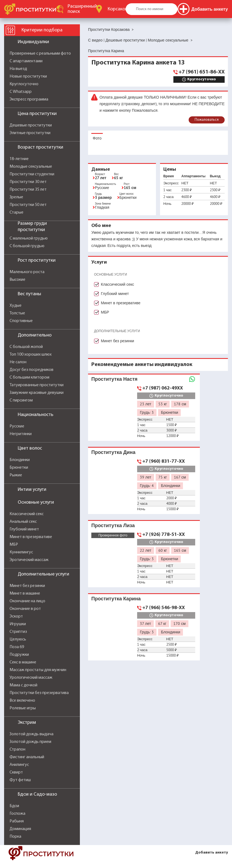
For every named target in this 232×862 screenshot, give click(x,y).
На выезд (18, 69)
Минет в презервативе (31, 537)
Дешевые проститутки (31, 125)
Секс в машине (23, 662)
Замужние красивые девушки (37, 393)
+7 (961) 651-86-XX (202, 72)
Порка (15, 836)
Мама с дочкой (23, 685)
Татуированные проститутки (37, 385)
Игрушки (18, 624)
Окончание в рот (25, 609)
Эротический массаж (29, 560)
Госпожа (17, 813)
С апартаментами (26, 61)
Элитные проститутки (30, 133)
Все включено (22, 700)
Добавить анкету (211, 853)
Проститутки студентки (32, 174)
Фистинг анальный (27, 757)
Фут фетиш (20, 780)
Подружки (19, 655)
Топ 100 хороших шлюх (31, 354)
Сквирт (16, 772)
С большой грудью (27, 246)
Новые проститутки (28, 76)
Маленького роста (27, 272)
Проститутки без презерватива (39, 693)
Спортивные (21, 321)
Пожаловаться (207, 120)
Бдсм (14, 806)
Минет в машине (25, 593)
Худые (16, 305)
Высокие (17, 280)
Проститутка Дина (113, 452)
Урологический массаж (31, 677)
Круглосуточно (24, 84)
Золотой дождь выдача (31, 734)
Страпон (17, 749)
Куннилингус (21, 552)
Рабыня (17, 821)
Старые (16, 212)
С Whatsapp (21, 92)
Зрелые (16, 197)
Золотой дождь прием (30, 742)
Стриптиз (18, 632)
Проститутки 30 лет (28, 182)
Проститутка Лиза (113, 525)
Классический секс (27, 514)
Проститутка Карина (116, 598)
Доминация (20, 829)
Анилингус (19, 765)
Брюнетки (19, 467)
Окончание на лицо (27, 601)
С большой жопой (26, 347)
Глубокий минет (24, 529)
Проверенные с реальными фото (40, 53)
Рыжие (16, 475)
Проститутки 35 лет (28, 189)
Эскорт (16, 616)
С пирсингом (21, 400)
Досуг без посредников (31, 370)
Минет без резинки (27, 586)
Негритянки (21, 434)
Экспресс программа (29, 99)
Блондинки (20, 460)
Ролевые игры (23, 708)
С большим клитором (29, 377)
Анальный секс (23, 521)
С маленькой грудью (29, 238)
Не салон (18, 362)
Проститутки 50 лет (28, 205)
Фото (97, 138)
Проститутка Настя (114, 379)
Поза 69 (17, 647)
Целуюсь (18, 639)
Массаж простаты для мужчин (38, 670)
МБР (14, 544)
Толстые (17, 313)
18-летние (19, 159)
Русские (17, 426)
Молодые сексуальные (31, 166)
